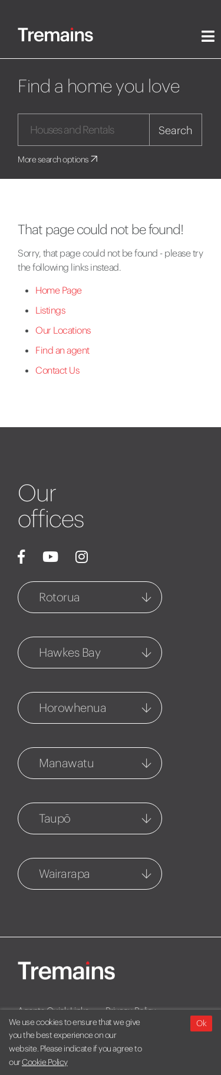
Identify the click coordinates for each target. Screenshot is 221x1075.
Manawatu (66, 763)
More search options (59, 159)
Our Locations (63, 330)
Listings (50, 310)
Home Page (58, 290)
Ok (201, 1023)
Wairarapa (64, 873)
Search (176, 130)
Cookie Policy (45, 1062)
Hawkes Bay (69, 652)
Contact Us (57, 370)
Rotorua (59, 597)
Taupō (55, 818)
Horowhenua (72, 707)
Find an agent (62, 350)
